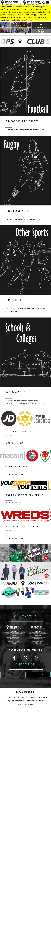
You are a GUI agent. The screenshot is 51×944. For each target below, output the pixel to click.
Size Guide (42, 697)
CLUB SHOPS (22, 697)
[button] (25, 27)
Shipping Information (15, 701)
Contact (32, 697)
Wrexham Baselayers (35, 701)
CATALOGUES (9, 697)
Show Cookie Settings (26, 704)
